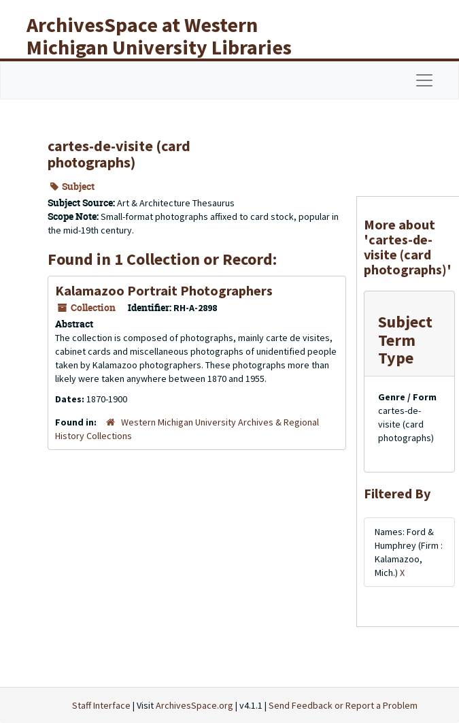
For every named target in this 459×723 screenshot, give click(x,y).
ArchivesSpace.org (194, 705)
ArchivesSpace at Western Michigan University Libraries (159, 36)
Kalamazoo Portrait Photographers (164, 290)
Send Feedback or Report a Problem (343, 705)
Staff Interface (101, 705)
